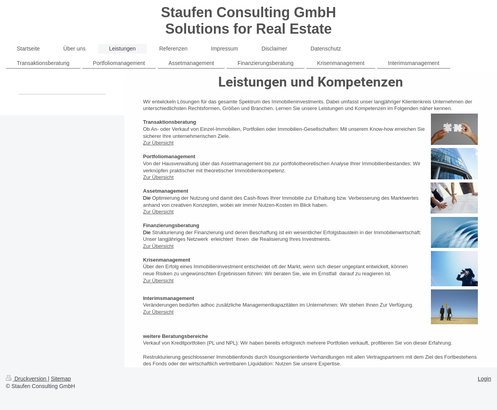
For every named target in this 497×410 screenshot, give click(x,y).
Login (484, 379)
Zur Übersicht (158, 143)
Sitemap (61, 379)
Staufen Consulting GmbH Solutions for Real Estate (248, 20)
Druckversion (27, 379)
